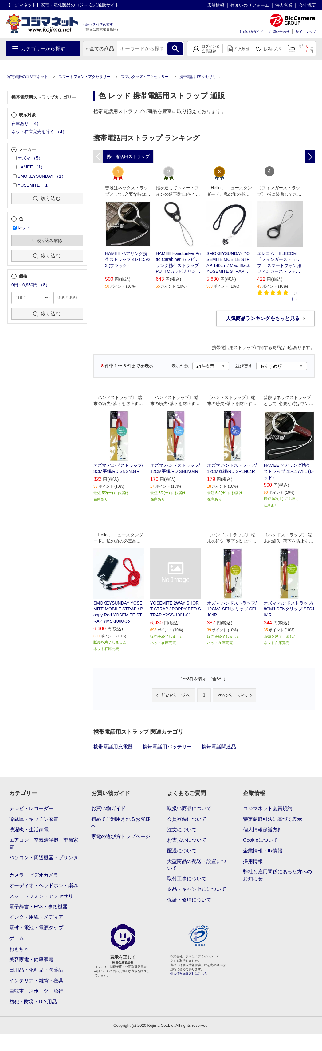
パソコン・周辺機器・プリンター (43, 861)
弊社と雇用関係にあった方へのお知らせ (277, 875)
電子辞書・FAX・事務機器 (38, 906)
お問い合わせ (279, 31)
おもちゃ (19, 949)
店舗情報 (215, 5)
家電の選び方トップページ (120, 836)
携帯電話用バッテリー (167, 746)
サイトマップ (306, 31)
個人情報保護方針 (262, 829)
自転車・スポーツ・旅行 (36, 991)
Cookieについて (260, 840)
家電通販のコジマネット (27, 77)
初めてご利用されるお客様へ (120, 823)
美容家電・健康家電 (31, 959)
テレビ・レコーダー (31, 808)
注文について (182, 829)
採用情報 (253, 861)
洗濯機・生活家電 (29, 829)
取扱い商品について (189, 808)
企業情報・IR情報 (262, 850)
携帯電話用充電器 (113, 746)
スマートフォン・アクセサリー (84, 77)
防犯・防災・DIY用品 (33, 1001)
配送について (182, 850)
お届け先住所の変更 (98, 24)
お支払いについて (186, 840)
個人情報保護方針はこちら (188, 973)
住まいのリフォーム (249, 5)
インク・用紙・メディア (36, 917)
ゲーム (16, 938)
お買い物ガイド (251, 31)
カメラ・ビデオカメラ (33, 875)
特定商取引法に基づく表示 (272, 819)
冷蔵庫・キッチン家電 (33, 819)
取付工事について (186, 878)
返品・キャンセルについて (196, 889)
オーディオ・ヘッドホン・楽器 (43, 885)
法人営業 (284, 5)
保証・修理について (189, 899)
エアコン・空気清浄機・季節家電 (43, 843)
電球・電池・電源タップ (36, 927)
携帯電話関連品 (219, 746)
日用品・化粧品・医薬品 (36, 969)
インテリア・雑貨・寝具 (36, 980)
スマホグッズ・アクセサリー (145, 77)
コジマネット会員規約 (267, 808)
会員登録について (186, 819)
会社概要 (307, 5)
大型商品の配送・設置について (196, 865)
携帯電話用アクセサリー (199, 77)
